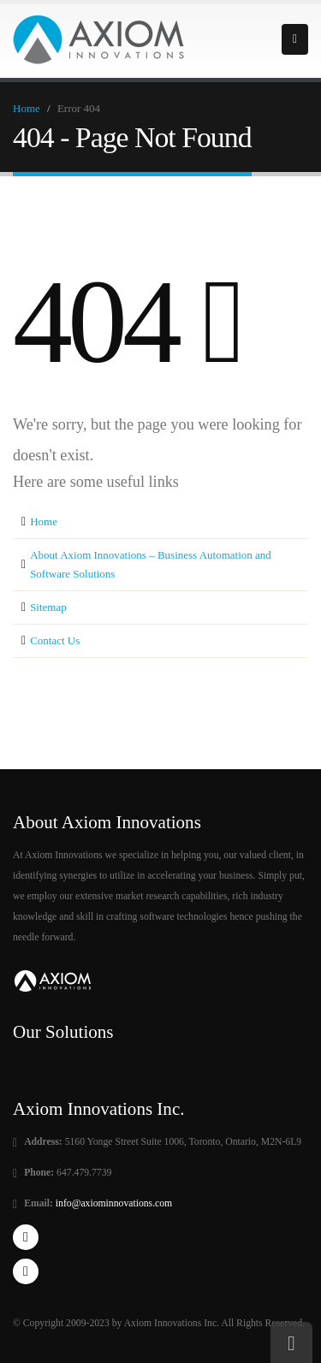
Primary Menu (295, 39)
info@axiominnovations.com (112, 1203)
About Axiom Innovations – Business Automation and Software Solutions (150, 564)
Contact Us (55, 640)
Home (26, 108)
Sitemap (48, 607)
